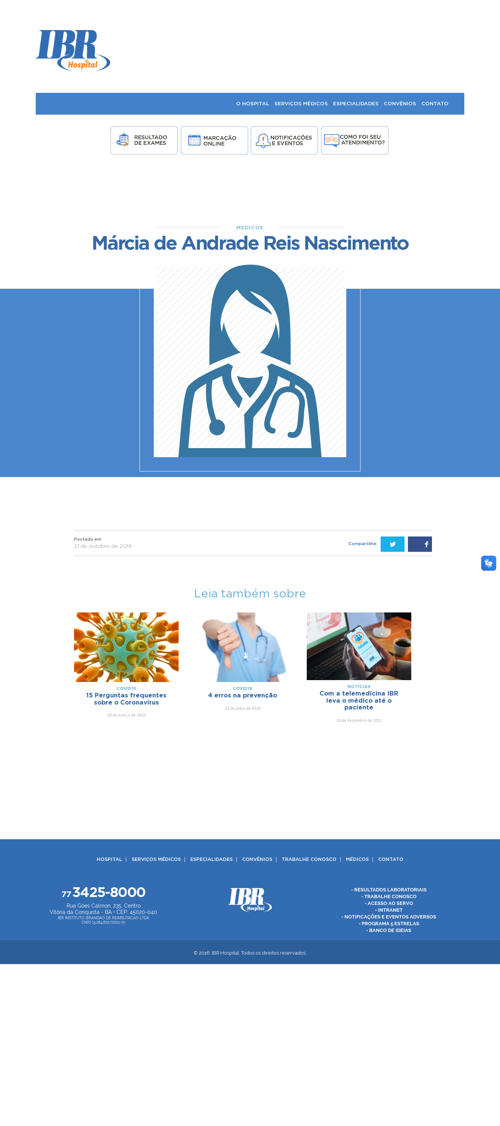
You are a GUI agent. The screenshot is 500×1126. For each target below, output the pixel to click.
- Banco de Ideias (388, 930)
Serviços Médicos (156, 859)
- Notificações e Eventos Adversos (388, 917)
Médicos (357, 859)
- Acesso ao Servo (389, 903)
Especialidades (211, 859)
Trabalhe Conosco (309, 859)
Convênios (257, 859)
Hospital (109, 859)
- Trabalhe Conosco (389, 896)
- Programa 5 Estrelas (389, 923)
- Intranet (389, 910)
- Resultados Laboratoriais (389, 890)
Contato (390, 859)
